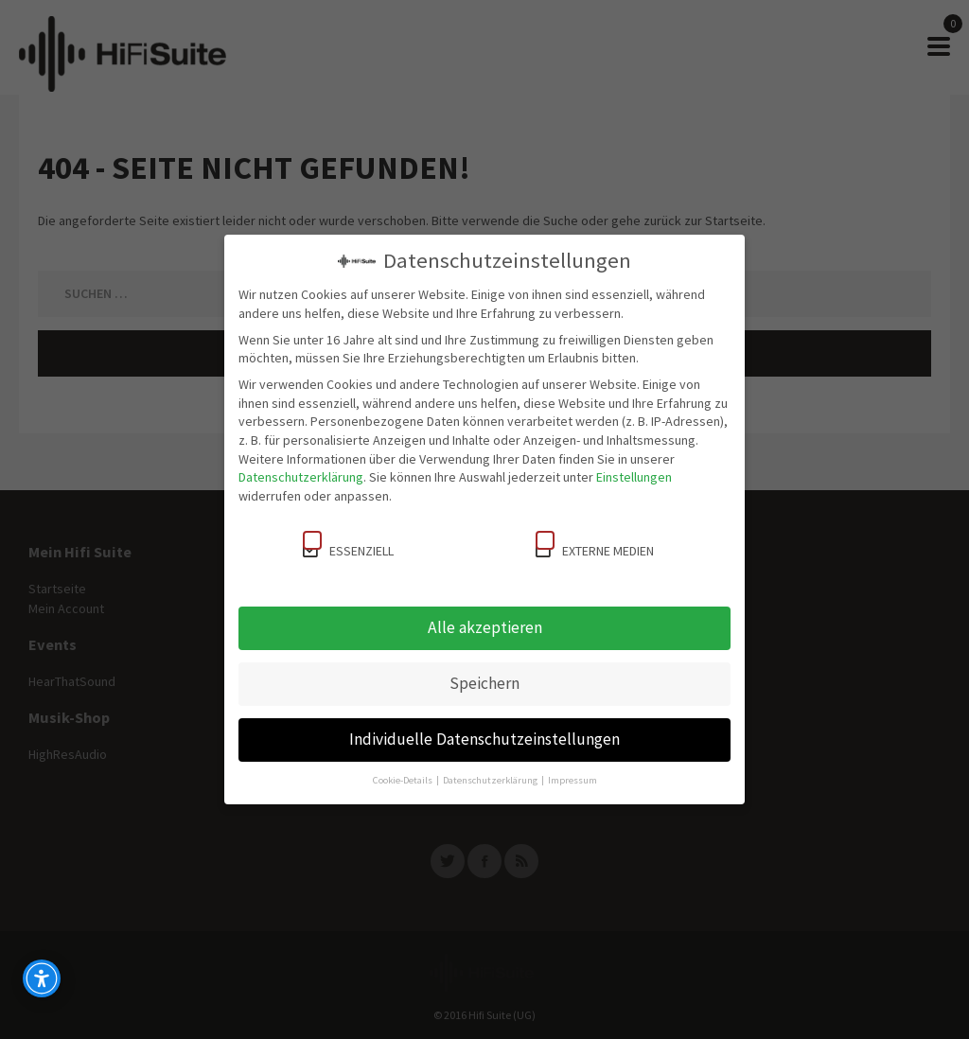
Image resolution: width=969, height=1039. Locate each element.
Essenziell (348, 545)
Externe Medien (595, 545)
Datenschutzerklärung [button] (491, 780)
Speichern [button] (484, 683)
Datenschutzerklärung (300, 476)
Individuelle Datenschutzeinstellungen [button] (484, 739)
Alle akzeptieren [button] (485, 627)
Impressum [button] (572, 780)
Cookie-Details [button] (403, 780)
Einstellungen (634, 476)
